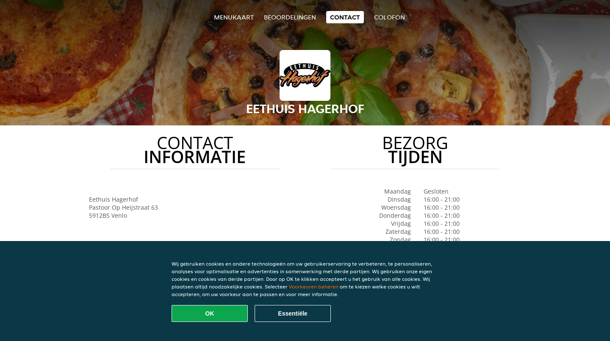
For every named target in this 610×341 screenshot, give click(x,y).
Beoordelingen (290, 17)
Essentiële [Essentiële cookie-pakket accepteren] (292, 313)
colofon (389, 17)
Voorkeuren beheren (313, 286)
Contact (345, 17)
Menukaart (234, 17)
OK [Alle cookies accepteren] (209, 313)
